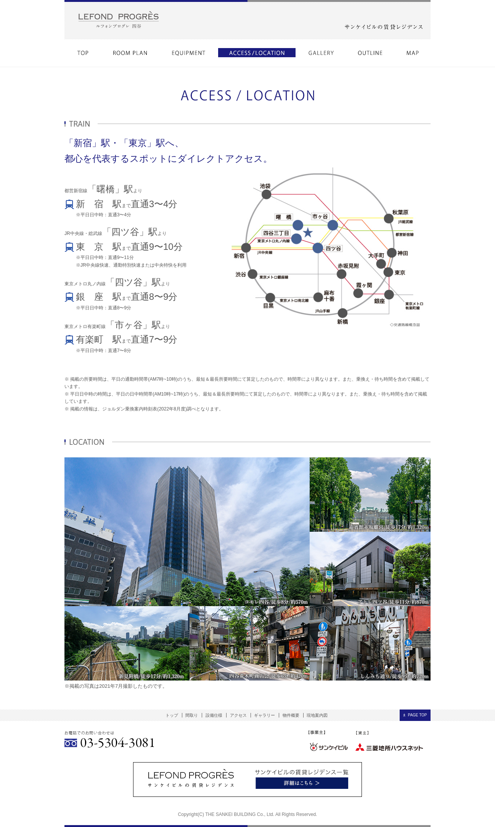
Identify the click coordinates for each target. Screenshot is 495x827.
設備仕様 (214, 715)
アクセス (238, 715)
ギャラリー (264, 715)
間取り (191, 715)
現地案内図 (317, 715)
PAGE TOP (417, 715)
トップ (172, 715)
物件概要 (291, 715)
